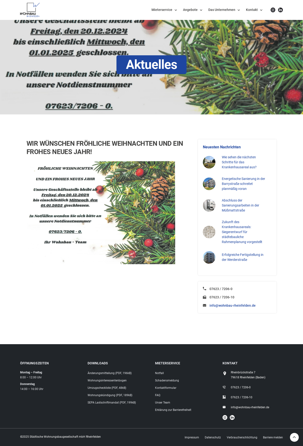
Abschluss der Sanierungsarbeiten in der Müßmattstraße (240, 205)
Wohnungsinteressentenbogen (107, 380)
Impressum (192, 437)
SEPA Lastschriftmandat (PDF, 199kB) (112, 402)
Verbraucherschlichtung (242, 437)
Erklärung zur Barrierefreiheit (173, 410)
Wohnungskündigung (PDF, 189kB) (110, 395)
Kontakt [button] (252, 10)
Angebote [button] (190, 10)
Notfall (159, 373)
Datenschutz (213, 437)
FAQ (157, 395)
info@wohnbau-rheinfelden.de (232, 305)
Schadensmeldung (167, 380)
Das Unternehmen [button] (221, 10)
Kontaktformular (165, 388)
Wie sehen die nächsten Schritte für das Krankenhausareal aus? (239, 162)
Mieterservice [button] (162, 10)
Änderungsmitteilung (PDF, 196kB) (110, 373)
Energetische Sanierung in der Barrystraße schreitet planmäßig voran (243, 184)
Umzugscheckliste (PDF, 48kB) (107, 388)
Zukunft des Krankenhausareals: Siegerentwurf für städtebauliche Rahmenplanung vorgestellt (242, 232)
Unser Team (162, 402)
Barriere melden (273, 437)
